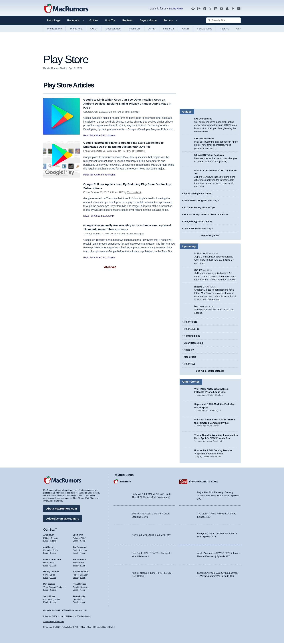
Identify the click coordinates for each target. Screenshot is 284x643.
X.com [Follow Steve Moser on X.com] (53, 601)
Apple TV (189, 349)
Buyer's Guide (148, 20)
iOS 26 (185, 28)
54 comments (108, 135)
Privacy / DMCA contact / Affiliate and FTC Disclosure (67, 616)
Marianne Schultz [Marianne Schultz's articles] (81, 571)
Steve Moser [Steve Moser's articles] (49, 595)
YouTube (125, 480)
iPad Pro (224, 28)
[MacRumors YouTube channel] (221, 9)
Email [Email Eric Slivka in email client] (75, 540)
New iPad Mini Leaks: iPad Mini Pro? (151, 534)
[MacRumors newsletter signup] (239, 9)
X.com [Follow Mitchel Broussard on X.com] (53, 564)
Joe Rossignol (137, 150)
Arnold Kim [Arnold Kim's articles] (48, 534)
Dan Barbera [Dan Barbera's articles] (49, 583)
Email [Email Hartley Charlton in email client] (45, 577)
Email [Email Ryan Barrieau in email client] (75, 589)
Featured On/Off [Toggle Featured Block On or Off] (51, 627)
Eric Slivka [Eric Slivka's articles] (78, 534)
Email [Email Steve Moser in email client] (45, 601)
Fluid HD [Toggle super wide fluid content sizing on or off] (91, 627)
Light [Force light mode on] (105, 627)
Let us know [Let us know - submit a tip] (176, 8)
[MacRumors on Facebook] (204, 9)
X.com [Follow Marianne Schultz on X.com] (82, 577)
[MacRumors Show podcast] (193, 9)
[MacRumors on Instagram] (199, 9)
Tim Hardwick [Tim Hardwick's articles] (79, 558)
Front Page (53, 20)
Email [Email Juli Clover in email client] (45, 552)
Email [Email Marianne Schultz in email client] (75, 577)
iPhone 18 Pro (54, 28)
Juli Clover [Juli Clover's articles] (48, 546)
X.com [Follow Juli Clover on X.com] (53, 552)
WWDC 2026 (201, 253)
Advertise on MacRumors (62, 517)
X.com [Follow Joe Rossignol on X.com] (82, 552)
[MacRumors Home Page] (66, 9)
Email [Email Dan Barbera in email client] (45, 589)
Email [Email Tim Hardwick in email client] (75, 564)
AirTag (151, 28)
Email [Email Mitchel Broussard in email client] (45, 564)
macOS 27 (200, 286)
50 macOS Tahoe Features (209, 155)
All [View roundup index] (238, 28)
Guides (94, 20)
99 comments (108, 174)
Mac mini (199, 306)
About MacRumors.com (61, 507)
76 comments (108, 257)
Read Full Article (92, 135)
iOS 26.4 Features (204, 138)
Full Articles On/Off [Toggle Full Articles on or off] (70, 627)
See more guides (210, 235)
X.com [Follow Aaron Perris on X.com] (82, 601)
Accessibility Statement (53, 622)
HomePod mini (192, 335)
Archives (110, 267)
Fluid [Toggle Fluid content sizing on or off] (83, 627)
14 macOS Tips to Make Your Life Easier (206, 214)
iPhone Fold (76, 28)
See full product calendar (210, 371)
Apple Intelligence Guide (197, 193)
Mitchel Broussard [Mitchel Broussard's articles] (52, 558)
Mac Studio (190, 357)
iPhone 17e (134, 28)
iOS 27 (94, 28)
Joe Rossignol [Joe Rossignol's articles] (80, 546)
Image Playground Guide (198, 221)
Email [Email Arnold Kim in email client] (45, 540)
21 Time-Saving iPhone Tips (199, 207)
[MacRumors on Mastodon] (215, 9)
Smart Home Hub (193, 343)
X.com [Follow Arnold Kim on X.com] (53, 540)
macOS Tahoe (204, 28)
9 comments (107, 216)
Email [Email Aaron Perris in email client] (75, 601)
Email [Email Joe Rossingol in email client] (75, 552)
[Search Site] (223, 20)
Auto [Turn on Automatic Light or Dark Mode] (100, 627)
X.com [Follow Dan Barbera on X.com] (53, 589)
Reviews (127, 20)
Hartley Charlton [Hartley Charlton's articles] (51, 571)
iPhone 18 (168, 28)
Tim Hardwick (132, 111)
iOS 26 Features (203, 118)
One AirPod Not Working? (198, 228)
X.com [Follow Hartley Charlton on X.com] (53, 577)
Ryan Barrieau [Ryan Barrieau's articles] (80, 583)
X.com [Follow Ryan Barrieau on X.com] (82, 589)
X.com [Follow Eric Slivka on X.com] (82, 540)
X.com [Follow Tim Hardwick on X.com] (82, 564)
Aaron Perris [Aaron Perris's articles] (79, 595)
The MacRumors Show (203, 480)
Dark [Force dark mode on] (111, 627)
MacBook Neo (113, 28)
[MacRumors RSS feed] (233, 9)
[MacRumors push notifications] (227, 9)
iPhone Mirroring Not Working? (201, 200)
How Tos (110, 20)
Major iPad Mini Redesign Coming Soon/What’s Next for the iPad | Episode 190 (218, 494)
